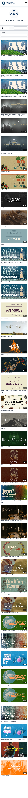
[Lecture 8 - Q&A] (14, 190)
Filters (5, 28)
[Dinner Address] (14, 300)
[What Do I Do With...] (14, 354)
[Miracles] (14, 244)
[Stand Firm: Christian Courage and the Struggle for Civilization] (14, 263)
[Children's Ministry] (14, 775)
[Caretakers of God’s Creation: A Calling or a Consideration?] (14, 630)
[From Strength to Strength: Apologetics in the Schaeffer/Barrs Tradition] (14, 152)
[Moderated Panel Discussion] (14, 282)
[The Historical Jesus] (14, 446)
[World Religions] (14, 318)
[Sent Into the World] (14, 171)
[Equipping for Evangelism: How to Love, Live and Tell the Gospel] (14, 56)
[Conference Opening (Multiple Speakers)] (14, 134)
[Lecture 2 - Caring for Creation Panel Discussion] (14, 703)
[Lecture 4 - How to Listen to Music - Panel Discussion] (14, 739)
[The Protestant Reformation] (14, 410)
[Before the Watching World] (14, 649)
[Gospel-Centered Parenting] (14, 757)
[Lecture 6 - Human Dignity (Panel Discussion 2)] (14, 520)
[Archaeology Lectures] (14, 226)
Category (3, 32)
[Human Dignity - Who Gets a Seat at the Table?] (14, 538)
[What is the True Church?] (14, 336)
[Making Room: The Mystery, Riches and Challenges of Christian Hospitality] (14, 593)
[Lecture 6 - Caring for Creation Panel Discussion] (14, 685)
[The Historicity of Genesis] (14, 464)
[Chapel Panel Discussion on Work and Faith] (14, 612)
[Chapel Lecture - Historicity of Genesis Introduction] (14, 482)
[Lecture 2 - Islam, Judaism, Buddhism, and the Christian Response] (14, 391)
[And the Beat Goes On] (14, 667)
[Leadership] (14, 428)
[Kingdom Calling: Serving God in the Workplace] (14, 575)
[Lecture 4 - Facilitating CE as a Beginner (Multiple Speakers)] (14, 76)
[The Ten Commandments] (14, 372)
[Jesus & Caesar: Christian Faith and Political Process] (14, 556)
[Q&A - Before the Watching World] (14, 721)
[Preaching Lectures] (14, 208)
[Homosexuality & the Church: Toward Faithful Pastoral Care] (14, 501)
